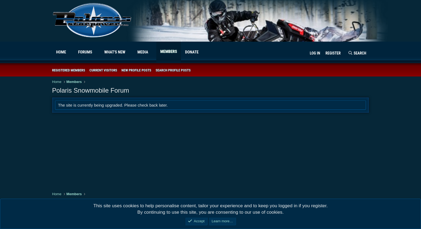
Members (168, 51)
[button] (70, 52)
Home (61, 52)
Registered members (68, 70)
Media (142, 52)
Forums (85, 52)
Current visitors (103, 70)
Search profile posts (173, 70)
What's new (114, 52)
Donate (191, 52)
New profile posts (136, 70)
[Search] (357, 53)
